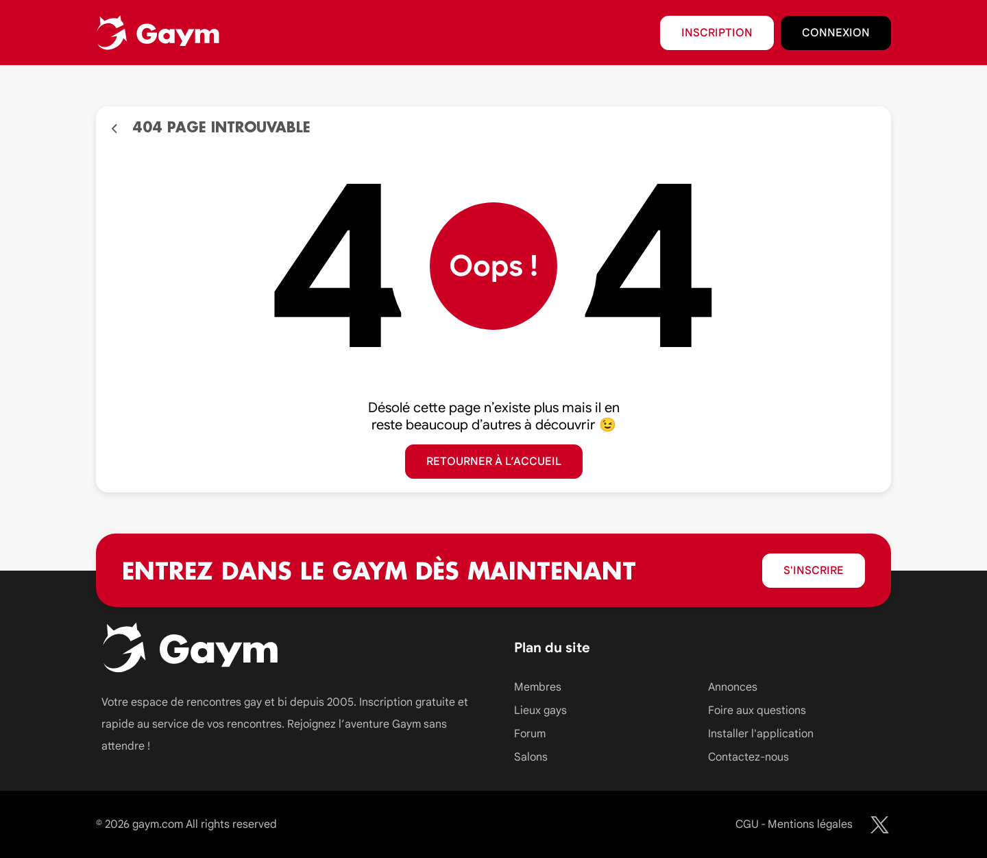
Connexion (836, 33)
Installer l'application (761, 734)
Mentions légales (810, 824)
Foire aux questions (757, 710)
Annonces (732, 687)
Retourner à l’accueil (493, 461)
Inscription (717, 33)
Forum (530, 734)
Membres (537, 687)
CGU (747, 824)
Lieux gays (540, 710)
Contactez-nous (748, 757)
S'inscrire (813, 570)
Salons (531, 757)
